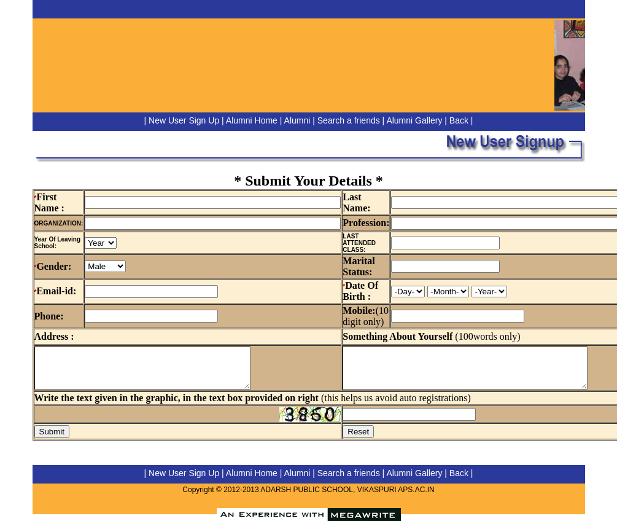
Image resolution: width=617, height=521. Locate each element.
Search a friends (348, 120)
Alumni (297, 120)
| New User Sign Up (182, 120)
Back (458, 120)
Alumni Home (251, 120)
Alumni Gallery (414, 120)
